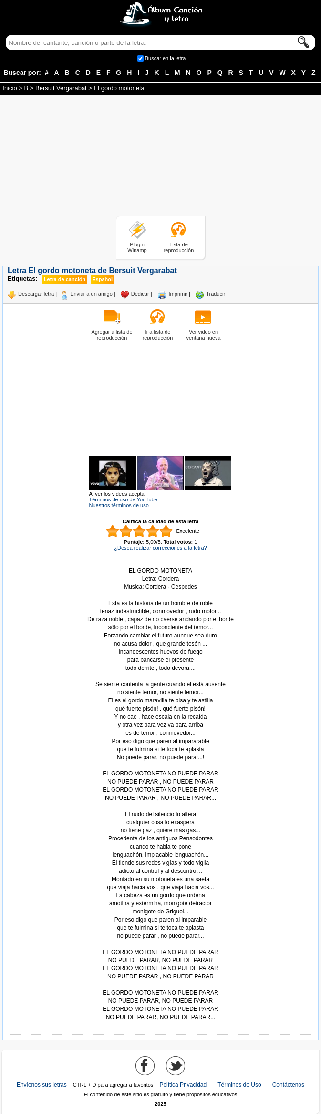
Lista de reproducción (179, 247)
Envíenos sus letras (42, 1085)
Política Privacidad (183, 1085)
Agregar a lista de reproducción (111, 334)
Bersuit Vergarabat (61, 88)
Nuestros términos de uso (119, 505)
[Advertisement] (160, 157)
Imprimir (178, 294)
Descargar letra (36, 294)
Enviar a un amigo (91, 294)
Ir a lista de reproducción (158, 334)
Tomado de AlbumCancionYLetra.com (161, 984)
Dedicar (140, 294)
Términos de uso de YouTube (123, 499)
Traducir (215, 294)
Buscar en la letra (165, 58)
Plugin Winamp (136, 247)
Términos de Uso (239, 1085)
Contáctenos (288, 1085)
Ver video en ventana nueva (203, 334)
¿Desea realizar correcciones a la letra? (160, 548)
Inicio (9, 88)
